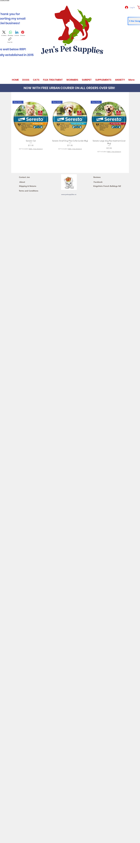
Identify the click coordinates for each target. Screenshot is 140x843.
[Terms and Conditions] (28, 190)
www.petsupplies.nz (68, 194)
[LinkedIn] (16, 33)
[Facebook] (98, 182)
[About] (22, 182)
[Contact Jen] (24, 177)
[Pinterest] (22, 33)
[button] (26, 80)
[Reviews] (97, 177)
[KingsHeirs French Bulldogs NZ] (107, 186)
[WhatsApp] (10, 33)
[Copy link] (9, 40)
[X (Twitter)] (3, 33)
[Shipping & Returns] (27, 186)
